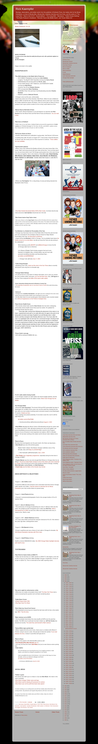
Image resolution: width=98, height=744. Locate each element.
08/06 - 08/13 (69, 624)
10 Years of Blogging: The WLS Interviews (75, 527)
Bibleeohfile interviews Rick (69, 436)
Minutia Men (65, 547)
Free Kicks (65, 562)
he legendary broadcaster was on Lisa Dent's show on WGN (31, 285)
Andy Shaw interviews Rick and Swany (72, 434)
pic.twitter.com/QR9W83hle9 (26, 256)
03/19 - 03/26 (69, 661)
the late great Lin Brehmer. (35, 236)
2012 (65, 705)
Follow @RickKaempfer (68, 81)
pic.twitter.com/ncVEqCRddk (26, 419)
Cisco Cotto (40, 704)
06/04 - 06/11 (69, 639)
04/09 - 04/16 (69, 655)
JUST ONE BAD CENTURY (69, 76)
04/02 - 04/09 (69, 657)
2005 (65, 720)
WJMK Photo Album (67, 477)
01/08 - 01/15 (69, 681)
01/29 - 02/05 (69, 675)
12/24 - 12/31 (69, 584)
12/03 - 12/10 (69, 590)
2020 (65, 689)
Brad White (26, 704)
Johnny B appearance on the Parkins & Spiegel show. (32, 298)
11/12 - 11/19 (69, 596)
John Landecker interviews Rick (70, 450)
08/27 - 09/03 (69, 618)
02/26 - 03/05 (69, 667)
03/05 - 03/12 (69, 665)
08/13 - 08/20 (69, 622)
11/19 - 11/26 (69, 594)
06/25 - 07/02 (69, 633)
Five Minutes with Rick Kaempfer (70, 448)
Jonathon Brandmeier (31, 705)
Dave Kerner (46, 704)
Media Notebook (66, 74)
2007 (65, 715)
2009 (65, 712)
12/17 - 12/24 (69, 586)
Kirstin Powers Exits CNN (22, 601)
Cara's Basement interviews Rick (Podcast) (73, 446)
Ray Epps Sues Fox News (23, 603)
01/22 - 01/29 (69, 677)
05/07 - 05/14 (69, 647)
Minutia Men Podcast (67, 61)
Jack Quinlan (23, 705)
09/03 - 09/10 (69, 616)
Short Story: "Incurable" (68, 467)
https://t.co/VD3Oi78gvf (35, 449)
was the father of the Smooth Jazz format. (30, 467)
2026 (65, 575)
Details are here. (25, 413)
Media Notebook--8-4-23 (22, 26)
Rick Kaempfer (25, 9)
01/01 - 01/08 (69, 683)
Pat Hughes (17, 707)
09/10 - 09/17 (69, 614)
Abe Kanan (21, 704)
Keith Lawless (40, 705)
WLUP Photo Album (67, 479)
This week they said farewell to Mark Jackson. (38, 622)
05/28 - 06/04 (69, 641)
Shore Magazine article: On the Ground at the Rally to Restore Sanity (72, 465)
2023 (65, 581)
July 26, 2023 (36, 661)
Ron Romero (24, 707)
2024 (65, 579)
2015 (65, 699)
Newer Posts (19, 712)
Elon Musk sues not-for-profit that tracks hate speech (30, 683)
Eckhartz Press (66, 59)
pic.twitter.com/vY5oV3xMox (25, 658)
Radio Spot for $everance (68, 457)
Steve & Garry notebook (68, 469)
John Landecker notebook (69, 452)
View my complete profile (68, 40)
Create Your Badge (66, 425)
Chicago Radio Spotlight (68, 77)
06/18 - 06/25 (69, 635)
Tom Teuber (30, 707)
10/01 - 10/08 (69, 608)
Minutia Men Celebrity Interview (70, 63)
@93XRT (32, 245)
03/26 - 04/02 (69, 659)
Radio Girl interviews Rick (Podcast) (71, 455)
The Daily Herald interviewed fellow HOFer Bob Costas (30, 211)
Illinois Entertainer (67, 70)
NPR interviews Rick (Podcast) (70, 453)
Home (37, 712)
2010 (65, 709)
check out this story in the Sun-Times (38, 265)
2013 (65, 703)
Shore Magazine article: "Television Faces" (72, 462)
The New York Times (47, 592)
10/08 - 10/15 (69, 606)
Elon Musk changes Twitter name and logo (27, 680)
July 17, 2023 (36, 259)
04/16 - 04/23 (69, 653)
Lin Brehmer (47, 705)
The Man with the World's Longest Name (72, 470)
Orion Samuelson (54, 705)
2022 (65, 685)
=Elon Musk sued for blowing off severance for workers (30, 682)
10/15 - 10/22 (69, 604)
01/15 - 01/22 (69, 679)
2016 (65, 697)
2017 (65, 695)
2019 (65, 691)
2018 (65, 693)
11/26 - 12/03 (69, 592)
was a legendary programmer (27, 455)
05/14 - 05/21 (69, 645)
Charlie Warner (33, 704)
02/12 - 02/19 (69, 671)
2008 (65, 713)
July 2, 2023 (41, 452)
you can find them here (41, 276)
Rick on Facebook (67, 66)
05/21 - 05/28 (69, 643)
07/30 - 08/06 (69, 626)
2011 (65, 707)
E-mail (64, 72)
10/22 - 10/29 (69, 602)
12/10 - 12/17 (69, 588)
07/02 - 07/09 (69, 631)
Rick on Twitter (66, 68)
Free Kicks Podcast (67, 65)
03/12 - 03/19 (69, 663)
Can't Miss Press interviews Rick (70, 444)
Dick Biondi (52, 704)
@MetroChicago (42, 245)
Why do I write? (66, 472)
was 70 (27, 642)
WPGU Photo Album (67, 481)
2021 (65, 687)
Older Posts (55, 712)
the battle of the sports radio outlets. (38, 278)
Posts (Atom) (24, 715)
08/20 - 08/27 (69, 620)
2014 (65, 701)
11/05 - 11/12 (69, 598)
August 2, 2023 (48, 422)
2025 (65, 577)
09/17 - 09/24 (69, 612)
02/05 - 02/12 (69, 673)
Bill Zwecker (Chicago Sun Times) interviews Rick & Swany (70, 439)
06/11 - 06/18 (69, 637)
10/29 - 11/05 (69, 600)
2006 (65, 718)
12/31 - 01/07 (69, 582)
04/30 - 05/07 (69, 649)
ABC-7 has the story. (23, 612)
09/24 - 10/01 (69, 610)
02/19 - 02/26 (69, 669)
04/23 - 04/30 (69, 651)
